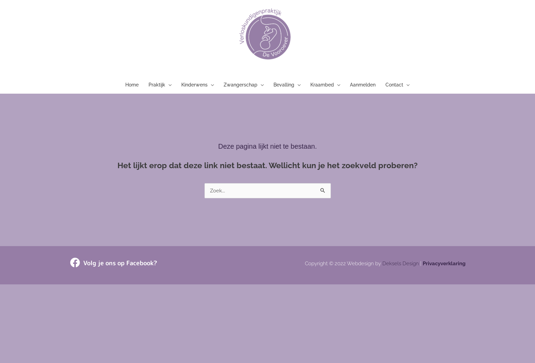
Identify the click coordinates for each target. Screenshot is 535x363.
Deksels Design (400, 266)
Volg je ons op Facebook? (120, 265)
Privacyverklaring (444, 266)
